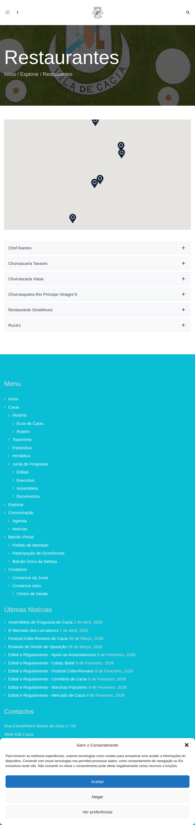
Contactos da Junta (30, 577)
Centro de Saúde (32, 593)
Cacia (13, 407)
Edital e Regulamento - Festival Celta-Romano (51, 671)
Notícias (19, 528)
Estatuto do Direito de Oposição (37, 646)
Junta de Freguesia (30, 464)
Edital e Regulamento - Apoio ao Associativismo (52, 654)
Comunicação (21, 512)
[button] (186, 745)
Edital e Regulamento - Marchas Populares (47, 687)
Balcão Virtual (21, 536)
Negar (97, 796)
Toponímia (21, 439)
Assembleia (27, 488)
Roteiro (23, 431)
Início (10, 74)
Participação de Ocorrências (38, 553)
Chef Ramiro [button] (19, 248)
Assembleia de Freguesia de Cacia (40, 622)
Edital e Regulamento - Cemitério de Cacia (47, 679)
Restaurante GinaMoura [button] (30, 309)
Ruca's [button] (14, 325)
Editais (23, 472)
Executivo (26, 480)
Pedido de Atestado (30, 545)
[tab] (97, 248)
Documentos (28, 496)
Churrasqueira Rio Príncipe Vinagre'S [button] (42, 294)
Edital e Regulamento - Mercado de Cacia (46, 695)
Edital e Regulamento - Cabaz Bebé (41, 663)
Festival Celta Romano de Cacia (38, 638)
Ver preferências (97, 812)
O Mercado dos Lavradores (33, 630)
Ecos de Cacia (30, 423)
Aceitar (97, 781)
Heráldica (21, 455)
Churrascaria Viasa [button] (25, 278)
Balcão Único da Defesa (34, 561)
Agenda (19, 520)
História (19, 415)
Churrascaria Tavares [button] (28, 263)
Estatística (21, 447)
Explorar (29, 74)
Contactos (17, 569)
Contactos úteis (26, 585)
